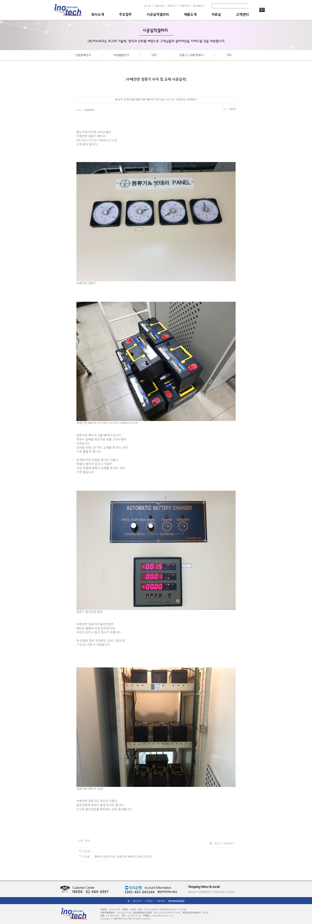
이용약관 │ (161, 901)
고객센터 (242, 14)
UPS (154, 55)
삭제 (87, 840)
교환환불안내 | (205, 892)
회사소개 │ (138, 901)
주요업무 (125, 14)
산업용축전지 (83, 55)
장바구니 (172, 6)
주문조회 (184, 6)
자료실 (216, 14)
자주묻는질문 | (219, 892)
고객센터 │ (150, 901)
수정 (80, 840)
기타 (228, 55)
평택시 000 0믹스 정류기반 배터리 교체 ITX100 (123, 857)
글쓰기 (218, 843)
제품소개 (190, 14)
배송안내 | (192, 892)
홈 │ (130, 901)
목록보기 (229, 843)
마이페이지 (198, 6)
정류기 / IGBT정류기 (191, 55)
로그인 (147, 6)
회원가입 (159, 6)
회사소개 (97, 14)
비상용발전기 (121, 55)
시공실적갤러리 (158, 14)
